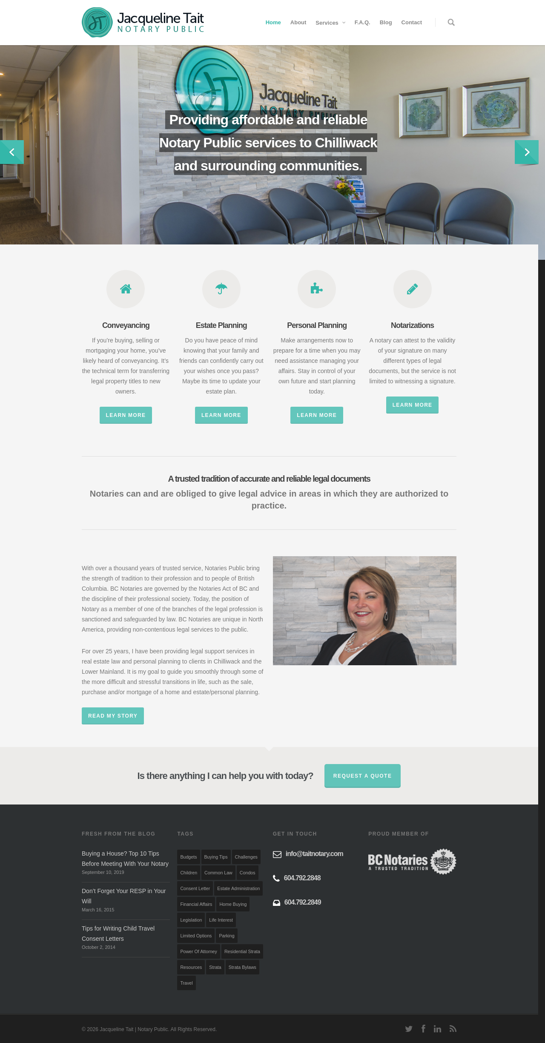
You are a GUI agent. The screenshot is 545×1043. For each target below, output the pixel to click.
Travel (186, 983)
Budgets (188, 856)
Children (188, 872)
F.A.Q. (362, 22)
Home (273, 22)
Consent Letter (195, 888)
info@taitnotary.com (314, 853)
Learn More (126, 415)
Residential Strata (242, 951)
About (298, 22)
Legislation (191, 919)
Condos (247, 872)
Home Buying (233, 904)
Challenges (246, 856)
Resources (191, 967)
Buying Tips (216, 856)
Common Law (218, 872)
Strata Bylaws (242, 967)
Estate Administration (238, 888)
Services (331, 23)
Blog (386, 22)
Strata (215, 967)
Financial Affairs (196, 904)
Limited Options (196, 935)
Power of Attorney (198, 951)
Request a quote (362, 776)
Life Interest (221, 919)
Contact (412, 22)
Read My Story (113, 716)
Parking (226, 935)
